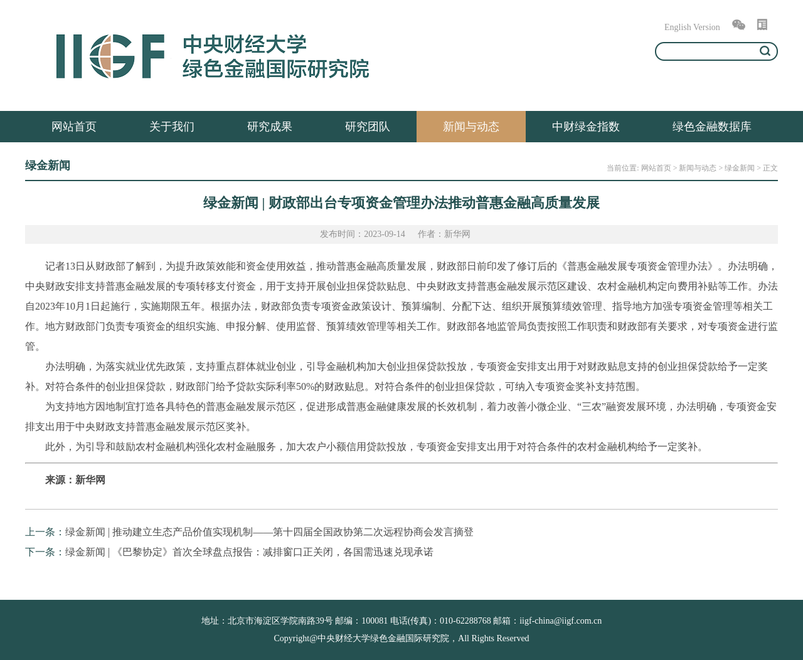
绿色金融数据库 (712, 126)
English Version (692, 27)
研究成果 (269, 126)
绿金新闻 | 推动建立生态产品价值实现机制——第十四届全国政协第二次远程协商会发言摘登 (269, 531)
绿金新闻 (740, 168)
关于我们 (171, 126)
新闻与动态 (471, 126)
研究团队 (367, 126)
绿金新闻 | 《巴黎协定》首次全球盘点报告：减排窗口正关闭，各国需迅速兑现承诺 (249, 552)
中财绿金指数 (586, 126)
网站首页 (74, 126)
